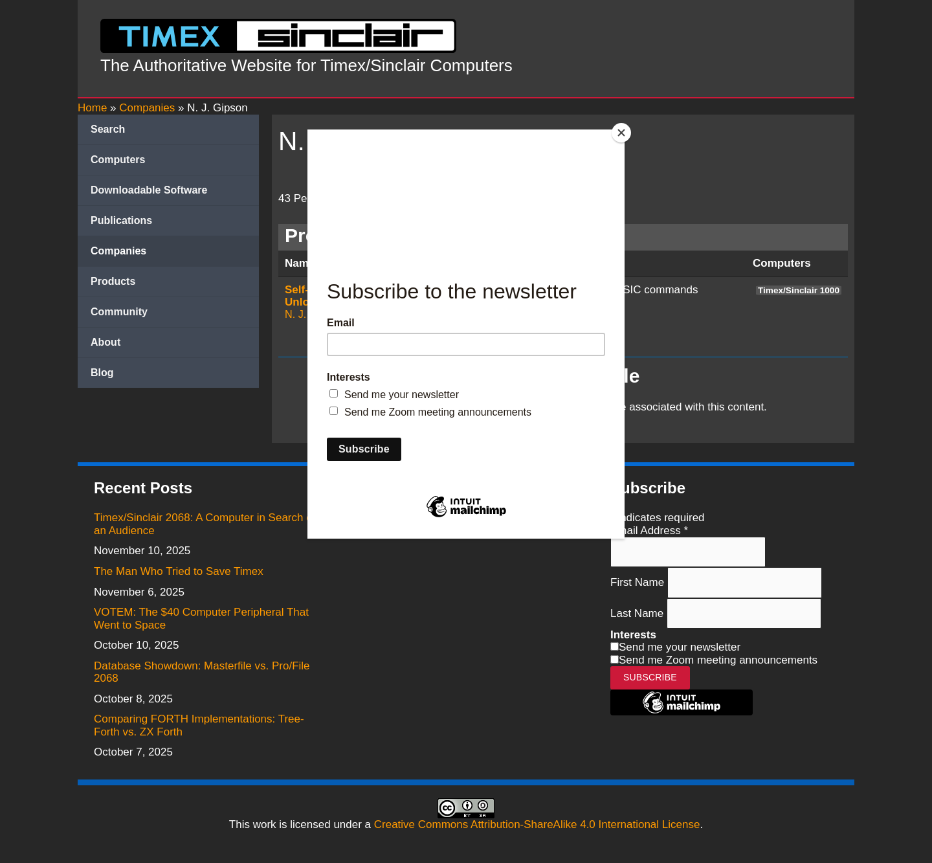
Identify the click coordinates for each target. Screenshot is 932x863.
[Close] (621, 132)
